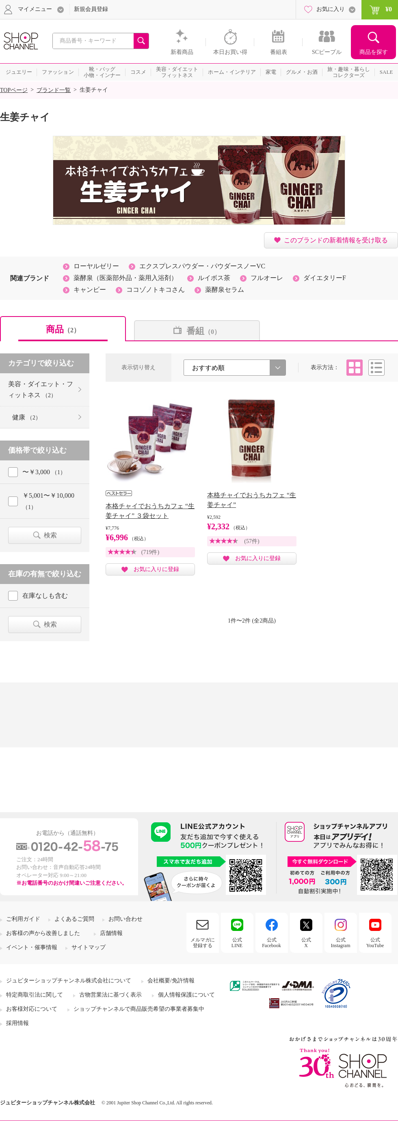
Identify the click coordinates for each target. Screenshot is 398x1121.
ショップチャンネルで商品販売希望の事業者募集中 (139, 1009)
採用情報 (17, 1023)
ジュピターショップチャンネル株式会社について (68, 981)
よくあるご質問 (74, 919)
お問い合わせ (125, 919)
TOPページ (14, 90)
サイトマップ (88, 947)
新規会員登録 (91, 9)
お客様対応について (31, 1009)
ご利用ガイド (23, 919)
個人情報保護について (186, 995)
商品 (63, 329)
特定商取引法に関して (34, 995)
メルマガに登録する (202, 942)
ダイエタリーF (324, 277)
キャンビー (90, 289)
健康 (26, 417)
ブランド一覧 (54, 90)
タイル (354, 367)
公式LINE (236, 942)
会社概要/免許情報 (171, 981)
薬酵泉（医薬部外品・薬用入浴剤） (125, 277)
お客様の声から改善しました (43, 933)
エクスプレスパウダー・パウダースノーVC (202, 266)
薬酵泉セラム (224, 289)
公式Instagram (340, 942)
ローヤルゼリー (96, 266)
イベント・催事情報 (31, 947)
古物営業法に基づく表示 (110, 995)
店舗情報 (111, 933)
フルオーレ (267, 277)
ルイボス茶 (214, 277)
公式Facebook (271, 942)
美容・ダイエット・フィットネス (40, 389)
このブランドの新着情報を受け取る (336, 240)
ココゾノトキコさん (155, 289)
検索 (50, 535)
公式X (306, 942)
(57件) (251, 541)
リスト (376, 367)
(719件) (150, 552)
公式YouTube (375, 942)
